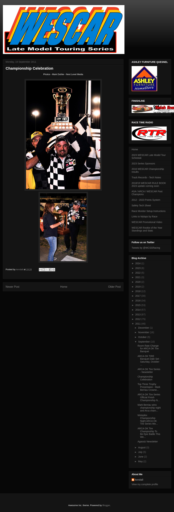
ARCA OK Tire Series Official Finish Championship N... (149, 397)
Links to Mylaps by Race (144, 216)
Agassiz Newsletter (148, 441)
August (142, 447)
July (140, 452)
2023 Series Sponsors (143, 163)
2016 (138, 300)
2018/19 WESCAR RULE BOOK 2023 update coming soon (149, 184)
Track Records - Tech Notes (146, 177)
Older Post (114, 286)
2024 (138, 263)
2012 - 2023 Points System (146, 200)
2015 (138, 305)
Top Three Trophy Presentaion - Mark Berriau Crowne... (149, 387)
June (141, 456)
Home (63, 286)
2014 (138, 309)
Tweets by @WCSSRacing (146, 247)
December (144, 327)
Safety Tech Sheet (141, 205)
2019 (138, 286)
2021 (138, 277)
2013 (138, 314)
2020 (138, 282)
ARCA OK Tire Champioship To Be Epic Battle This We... (149, 432)
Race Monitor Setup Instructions (148, 211)
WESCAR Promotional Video (147, 222)
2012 (138, 319)
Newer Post (12, 286)
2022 (138, 272)
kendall (139, 479)
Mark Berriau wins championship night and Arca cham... (149, 407)
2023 (138, 268)
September (144, 341)
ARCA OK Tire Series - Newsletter (149, 370)
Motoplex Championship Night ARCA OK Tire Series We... (148, 419)
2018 (138, 291)
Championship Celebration (145, 378)
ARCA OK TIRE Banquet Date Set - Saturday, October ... (149, 360)
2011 (138, 323)
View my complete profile (145, 484)
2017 (138, 295)
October (142, 337)
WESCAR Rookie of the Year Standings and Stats (147, 229)
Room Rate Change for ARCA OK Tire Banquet (148, 348)
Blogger (106, 505)
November (144, 332)
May (140, 461)
